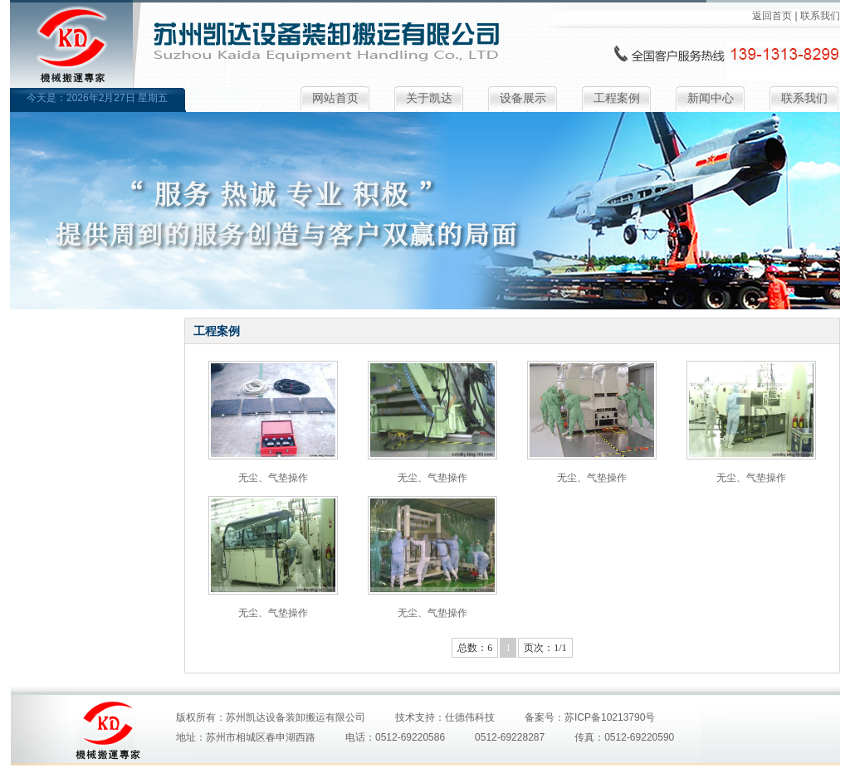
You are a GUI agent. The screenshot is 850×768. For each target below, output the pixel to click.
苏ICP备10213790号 (609, 717)
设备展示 (523, 98)
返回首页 (772, 16)
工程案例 (617, 98)
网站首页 (335, 98)
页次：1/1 (545, 648)
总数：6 (474, 648)
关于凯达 (429, 98)
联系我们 (820, 16)
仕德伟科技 (470, 717)
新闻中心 (710, 98)
